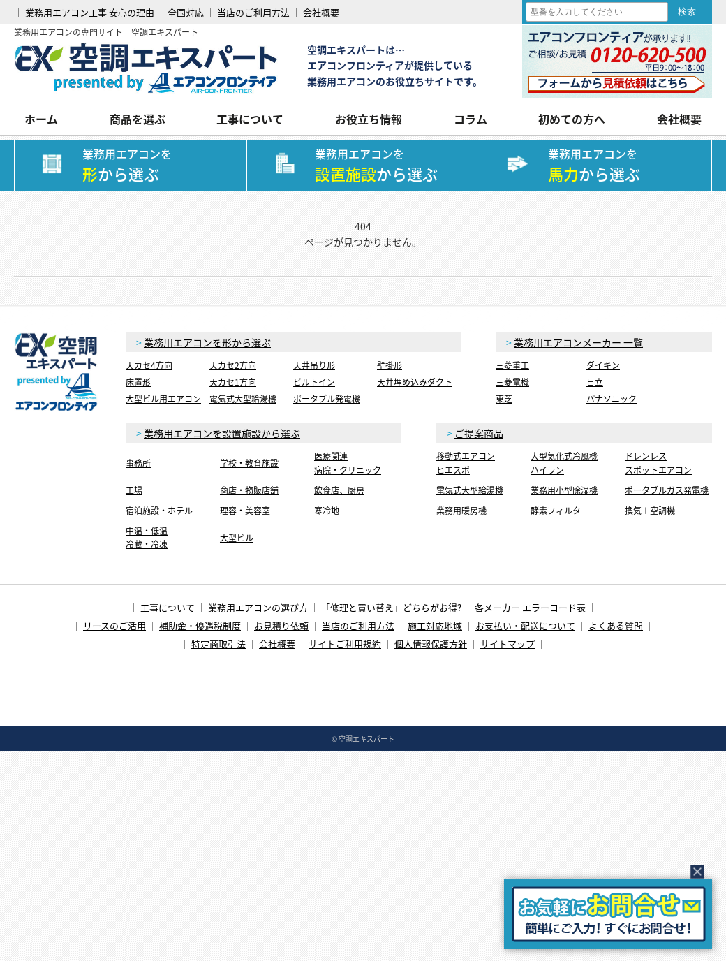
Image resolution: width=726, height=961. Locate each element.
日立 (594, 382)
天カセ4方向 (149, 365)
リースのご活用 (114, 625)
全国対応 (187, 12)
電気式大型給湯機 (242, 399)
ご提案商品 (478, 433)
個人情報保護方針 (430, 643)
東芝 (504, 399)
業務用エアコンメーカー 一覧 (578, 342)
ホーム (41, 118)
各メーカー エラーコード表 (530, 607)
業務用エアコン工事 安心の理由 (89, 12)
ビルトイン (314, 382)
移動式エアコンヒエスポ (465, 463)
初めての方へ (571, 118)
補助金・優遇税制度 (200, 625)
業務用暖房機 (461, 510)
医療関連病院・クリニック (347, 463)
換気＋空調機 (650, 510)
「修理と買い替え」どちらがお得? (391, 607)
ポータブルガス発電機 (667, 490)
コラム (470, 118)
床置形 (138, 382)
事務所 (138, 463)
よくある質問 (615, 625)
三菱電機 (512, 382)
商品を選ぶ (137, 118)
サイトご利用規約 (345, 643)
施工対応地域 (435, 625)
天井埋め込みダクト (414, 382)
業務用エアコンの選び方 (258, 607)
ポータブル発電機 (326, 399)
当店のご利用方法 (253, 12)
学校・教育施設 (249, 463)
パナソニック (611, 399)
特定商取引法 (218, 643)
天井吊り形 (314, 365)
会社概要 (321, 12)
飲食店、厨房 (339, 490)
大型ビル (236, 537)
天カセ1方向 (232, 382)
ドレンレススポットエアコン (658, 463)
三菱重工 (512, 365)
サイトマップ (507, 643)
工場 (134, 490)
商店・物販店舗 (249, 490)
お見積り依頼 (281, 625)
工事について (249, 118)
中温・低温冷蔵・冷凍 (147, 537)
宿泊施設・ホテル (159, 510)
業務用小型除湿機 (564, 490)
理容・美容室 (245, 510)
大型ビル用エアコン (163, 399)
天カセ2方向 (232, 365)
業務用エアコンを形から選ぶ (207, 342)
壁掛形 (389, 365)
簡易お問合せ (608, 914)
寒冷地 (326, 510)
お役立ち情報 (368, 118)
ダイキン (603, 365)
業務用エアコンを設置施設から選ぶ (222, 433)
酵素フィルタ (556, 510)
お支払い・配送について (525, 625)
